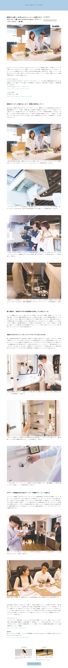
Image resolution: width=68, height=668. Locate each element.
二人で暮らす (46, 17)
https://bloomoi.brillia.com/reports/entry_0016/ (20, 96)
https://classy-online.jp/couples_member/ (18, 88)
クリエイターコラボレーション (50, 20)
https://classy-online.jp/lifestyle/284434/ (18, 637)
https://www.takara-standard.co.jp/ (16, 627)
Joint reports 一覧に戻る (34, 663)
